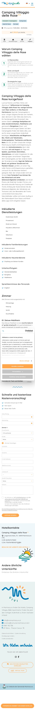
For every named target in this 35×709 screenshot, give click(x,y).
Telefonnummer (6, 465)
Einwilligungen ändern (8, 636)
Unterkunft (5, 472)
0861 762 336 (7, 626)
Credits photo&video (7, 638)
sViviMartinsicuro (21, 497)
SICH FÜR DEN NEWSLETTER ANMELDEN (17, 665)
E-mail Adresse (6, 459)
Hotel (4, 41)
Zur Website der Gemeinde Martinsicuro (19, 686)
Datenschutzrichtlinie (8, 633)
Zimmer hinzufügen (9, 443)
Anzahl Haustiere (7, 478)
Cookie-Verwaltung (20, 633)
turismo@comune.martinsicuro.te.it (15, 623)
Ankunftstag (5, 414)
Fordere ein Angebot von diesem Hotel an (17, 706)
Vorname (4, 446)
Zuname (4, 453)
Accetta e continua (17, 366)
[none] (28, 3)
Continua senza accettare (17, 377)
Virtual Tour (17, 670)
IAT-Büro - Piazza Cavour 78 (13, 628)
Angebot (30, 41)
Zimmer (22, 41)
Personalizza (17, 371)
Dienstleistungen (13, 41)
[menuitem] (28, 3)
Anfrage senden (10, 515)
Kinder (3, 436)
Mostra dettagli (24, 361)
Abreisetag (5, 420)
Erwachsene (5, 430)
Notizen (4, 484)
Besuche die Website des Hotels (16, 547)
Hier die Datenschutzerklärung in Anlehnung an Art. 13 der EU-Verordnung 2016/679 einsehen (17, 509)
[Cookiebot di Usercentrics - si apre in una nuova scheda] (25, 331)
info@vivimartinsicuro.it (11, 620)
